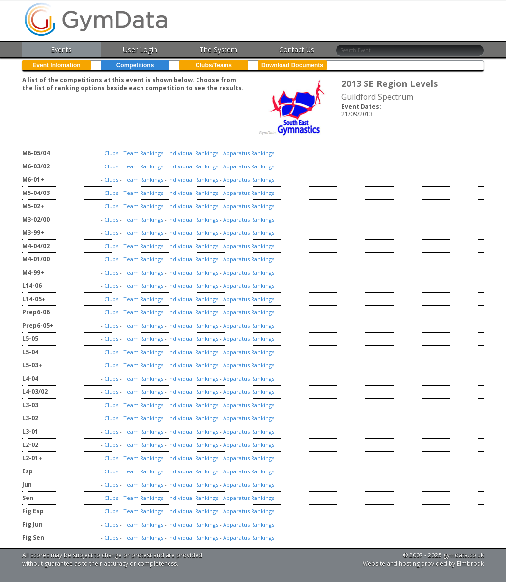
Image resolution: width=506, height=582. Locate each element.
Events (61, 49)
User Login (140, 49)
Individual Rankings (193, 153)
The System (218, 49)
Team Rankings (143, 153)
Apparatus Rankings (248, 153)
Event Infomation (56, 65)
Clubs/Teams (214, 65)
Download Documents (292, 65)
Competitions (135, 65)
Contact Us (296, 49)
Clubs (111, 153)
